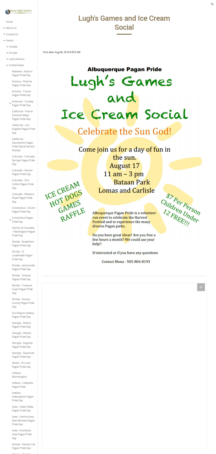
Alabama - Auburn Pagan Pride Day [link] (22, 73)
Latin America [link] (16, 59)
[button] (212, 4)
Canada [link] (13, 46)
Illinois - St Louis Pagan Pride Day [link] (21, 364)
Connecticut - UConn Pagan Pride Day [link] (23, 209)
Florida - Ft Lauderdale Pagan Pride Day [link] (22, 255)
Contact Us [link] (12, 34)
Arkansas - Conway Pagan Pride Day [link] (22, 103)
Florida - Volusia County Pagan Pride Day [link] (23, 303)
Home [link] (9, 21)
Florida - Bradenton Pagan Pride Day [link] (23, 243)
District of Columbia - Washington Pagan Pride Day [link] (23, 231)
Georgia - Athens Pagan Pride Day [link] (21, 324)
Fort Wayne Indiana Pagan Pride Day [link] (23, 314)
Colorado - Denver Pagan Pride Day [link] (22, 172)
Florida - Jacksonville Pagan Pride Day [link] (23, 267)
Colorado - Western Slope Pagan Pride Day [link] (23, 197)
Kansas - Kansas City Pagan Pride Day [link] (23, 446)
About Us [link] (11, 28)
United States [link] (16, 65)
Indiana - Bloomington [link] (19, 374)
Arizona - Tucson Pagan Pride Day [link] (21, 93)
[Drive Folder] (127, 357)
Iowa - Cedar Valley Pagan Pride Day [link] (22, 408)
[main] (126, 24)
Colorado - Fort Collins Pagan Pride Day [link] (23, 184)
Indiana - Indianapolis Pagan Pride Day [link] (23, 396)
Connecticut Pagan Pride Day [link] (22, 219)
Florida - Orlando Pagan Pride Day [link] (21, 277)
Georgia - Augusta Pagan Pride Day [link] (22, 344)
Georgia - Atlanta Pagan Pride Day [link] (21, 334)
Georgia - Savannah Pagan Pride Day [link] (23, 354)
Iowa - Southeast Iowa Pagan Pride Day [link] (22, 434)
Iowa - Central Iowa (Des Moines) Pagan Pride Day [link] (23, 420)
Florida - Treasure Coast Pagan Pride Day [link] (22, 289)
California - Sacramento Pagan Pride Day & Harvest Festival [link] (23, 144)
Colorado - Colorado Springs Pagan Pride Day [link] (23, 160)
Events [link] (10, 40)
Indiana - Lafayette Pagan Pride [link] (22, 384)
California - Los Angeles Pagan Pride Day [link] (23, 128)
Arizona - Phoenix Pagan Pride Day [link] (22, 83)
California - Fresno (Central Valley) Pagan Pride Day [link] (22, 115)
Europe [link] (13, 52)
